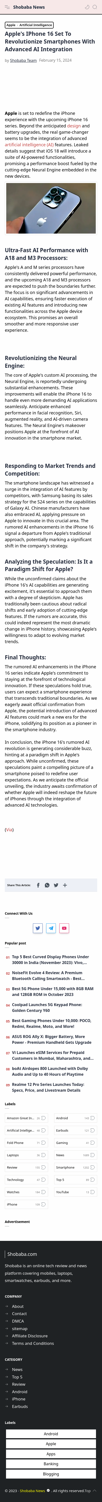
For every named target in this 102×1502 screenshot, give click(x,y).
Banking (51, 1463)
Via (9, 829)
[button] (87, 7)
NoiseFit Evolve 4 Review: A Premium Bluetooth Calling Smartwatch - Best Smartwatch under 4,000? (47, 975)
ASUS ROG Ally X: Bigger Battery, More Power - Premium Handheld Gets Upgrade (51, 1039)
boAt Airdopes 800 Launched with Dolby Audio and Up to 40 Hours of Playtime (50, 1071)
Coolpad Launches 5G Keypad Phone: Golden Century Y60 (47, 1007)
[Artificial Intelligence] (26, 1130)
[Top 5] (75, 1179)
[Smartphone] (75, 1167)
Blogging (51, 1474)
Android (51, 1433)
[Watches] (26, 1192)
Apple (51, 1443)
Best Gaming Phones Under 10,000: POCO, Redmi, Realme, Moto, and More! (51, 1023)
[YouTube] (75, 1192)
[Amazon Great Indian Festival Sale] (26, 1118)
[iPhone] (26, 1204)
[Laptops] (26, 1155)
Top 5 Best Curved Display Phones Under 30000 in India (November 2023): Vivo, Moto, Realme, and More (50, 959)
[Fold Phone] (26, 1142)
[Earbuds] (75, 1130)
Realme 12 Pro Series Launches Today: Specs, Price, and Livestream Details (48, 1087)
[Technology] (26, 1179)
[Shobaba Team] (23, 60)
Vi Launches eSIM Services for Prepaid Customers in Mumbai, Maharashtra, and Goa (51, 1055)
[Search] (94, 7)
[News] (75, 1155)
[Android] (75, 1118)
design (74, 126)
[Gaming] (75, 1142)
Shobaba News (29, 7)
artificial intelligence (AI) (30, 144)
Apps (50, 1454)
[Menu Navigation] (7, 7)
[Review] (26, 1167)
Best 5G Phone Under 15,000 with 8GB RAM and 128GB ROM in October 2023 (53, 991)
